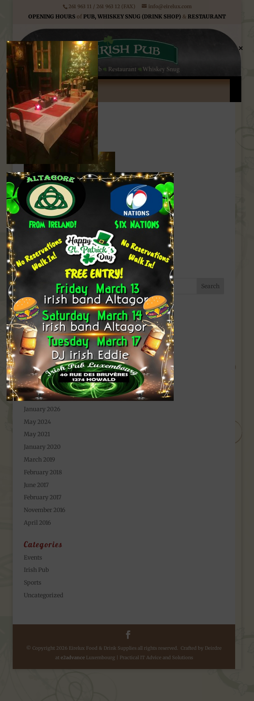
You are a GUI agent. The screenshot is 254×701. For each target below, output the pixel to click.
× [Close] (240, 47)
